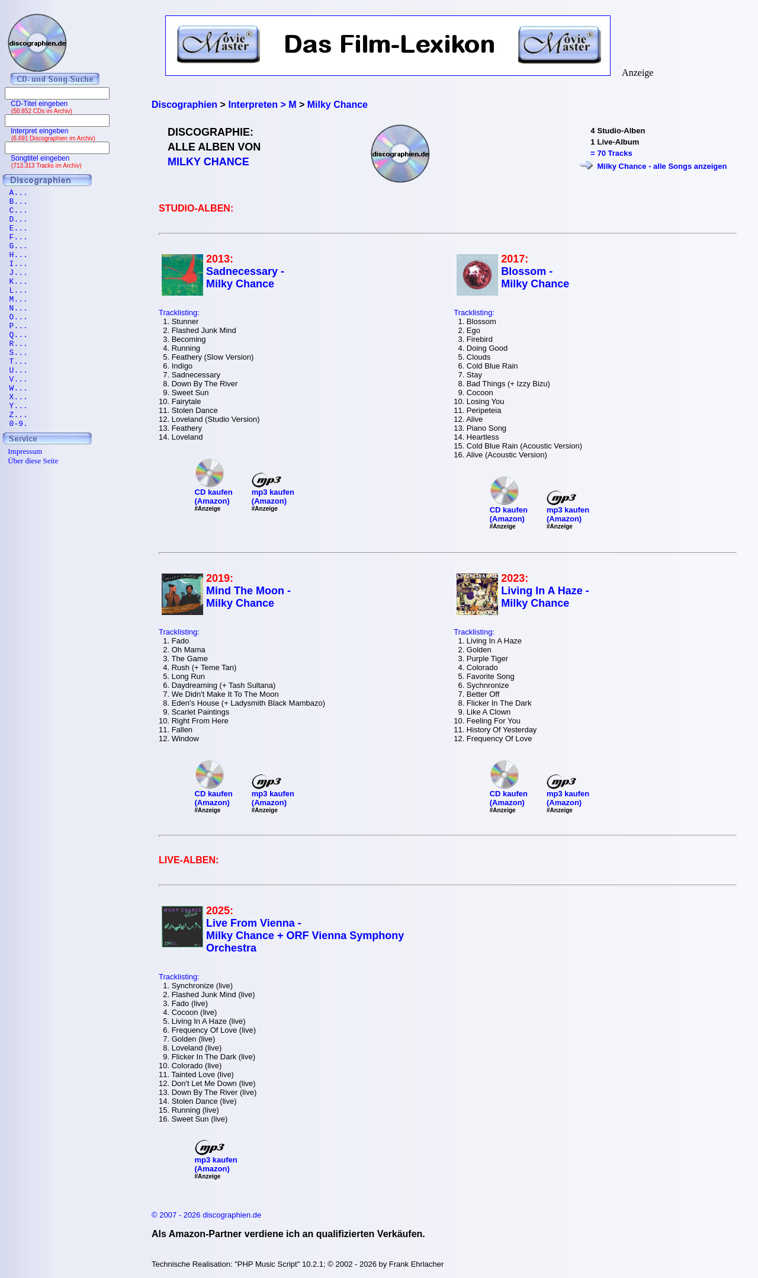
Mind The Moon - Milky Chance (248, 597)
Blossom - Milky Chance (535, 277)
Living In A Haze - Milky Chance (545, 597)
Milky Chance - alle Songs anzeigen (662, 166)
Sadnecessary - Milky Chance (245, 277)
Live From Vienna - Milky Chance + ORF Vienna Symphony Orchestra (305, 935)
